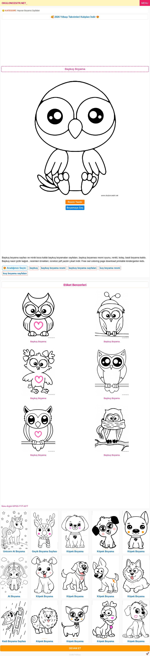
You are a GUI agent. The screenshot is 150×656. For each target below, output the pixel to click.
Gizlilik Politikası (75, 655)
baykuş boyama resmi (53, 268)
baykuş (34, 268)
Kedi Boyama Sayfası (14, 641)
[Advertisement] (75, 42)
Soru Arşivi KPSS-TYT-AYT (14, 506)
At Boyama (14, 596)
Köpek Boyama (44, 596)
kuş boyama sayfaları (15, 273)
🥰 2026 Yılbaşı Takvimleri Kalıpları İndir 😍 (75, 17)
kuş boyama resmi (110, 268)
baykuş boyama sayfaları (82, 268)
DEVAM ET (75, 648)
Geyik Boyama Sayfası (44, 551)
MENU (144, 3)
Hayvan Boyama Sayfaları (28, 10)
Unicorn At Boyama (14, 551)
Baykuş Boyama (38, 341)
